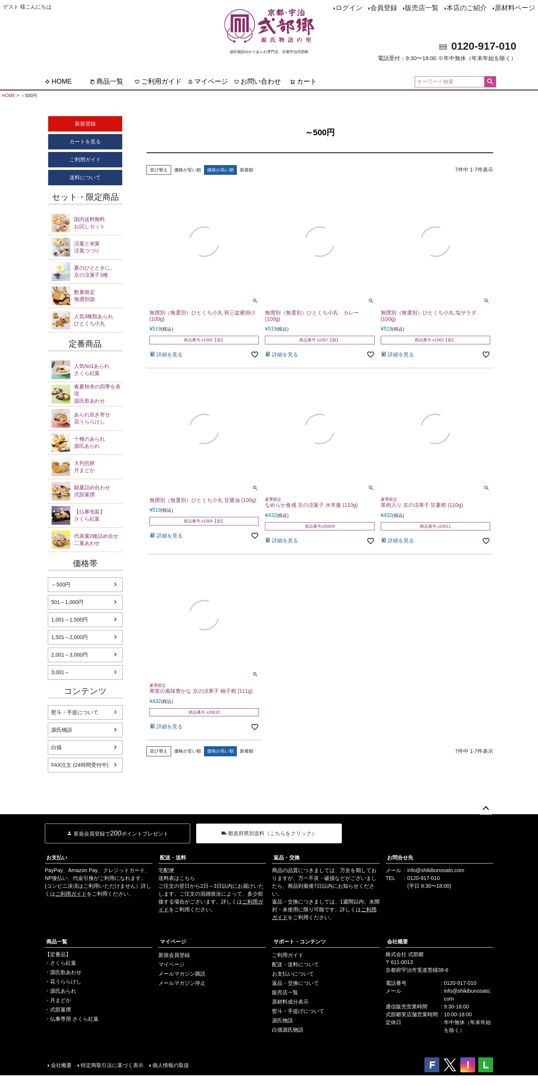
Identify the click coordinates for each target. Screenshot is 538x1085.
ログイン (349, 8)
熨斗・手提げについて (298, 1011)
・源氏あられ (60, 991)
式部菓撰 (98, 490)
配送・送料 (173, 858)
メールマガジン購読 (181, 974)
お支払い (56, 858)
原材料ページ (515, 8)
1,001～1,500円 (69, 620)
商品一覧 (106, 81)
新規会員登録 (174, 955)
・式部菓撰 (58, 1010)
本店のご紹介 (466, 8)
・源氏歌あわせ (63, 972)
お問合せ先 (400, 858)
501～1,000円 (67, 602)
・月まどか (58, 1000)
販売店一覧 (422, 8)
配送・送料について (295, 964)
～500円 (60, 585)
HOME (58, 81)
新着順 (246, 170)
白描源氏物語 (287, 1030)
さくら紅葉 (98, 369)
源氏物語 (61, 730)
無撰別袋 (98, 295)
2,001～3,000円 (69, 655)
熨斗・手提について (74, 712)
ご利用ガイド (158, 81)
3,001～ (60, 672)
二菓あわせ (98, 539)
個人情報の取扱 (170, 1065)
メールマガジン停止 (181, 983)
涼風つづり (98, 247)
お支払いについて (293, 974)
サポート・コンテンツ (299, 942)
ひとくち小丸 (98, 319)
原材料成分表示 (290, 1002)
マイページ (208, 81)
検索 (490, 82)
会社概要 (397, 942)
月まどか (98, 466)
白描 (56, 747)
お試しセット (98, 222)
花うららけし (98, 418)
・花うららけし (63, 982)
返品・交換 (286, 858)
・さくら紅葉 (60, 963)
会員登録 (383, 8)
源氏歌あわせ (98, 393)
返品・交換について (295, 983)
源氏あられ (98, 442)
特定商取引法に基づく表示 (112, 1065)
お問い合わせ (257, 81)
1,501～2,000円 (69, 637)
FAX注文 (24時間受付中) (79, 765)
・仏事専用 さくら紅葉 (72, 1019)
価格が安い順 (187, 170)
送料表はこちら (176, 878)
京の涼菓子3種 (98, 271)
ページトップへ (486, 809)
